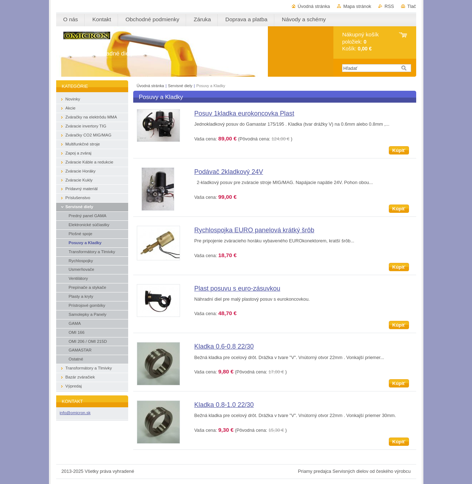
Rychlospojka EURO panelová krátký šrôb (254, 230)
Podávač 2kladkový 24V (228, 171)
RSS (389, 6)
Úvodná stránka (314, 6)
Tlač (411, 6)
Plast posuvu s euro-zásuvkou (237, 288)
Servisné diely (181, 86)
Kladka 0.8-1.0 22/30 (224, 404)
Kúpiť (398, 150)
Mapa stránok (357, 6)
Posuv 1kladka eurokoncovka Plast (244, 113)
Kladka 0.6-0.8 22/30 (224, 346)
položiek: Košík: (360, 41)
